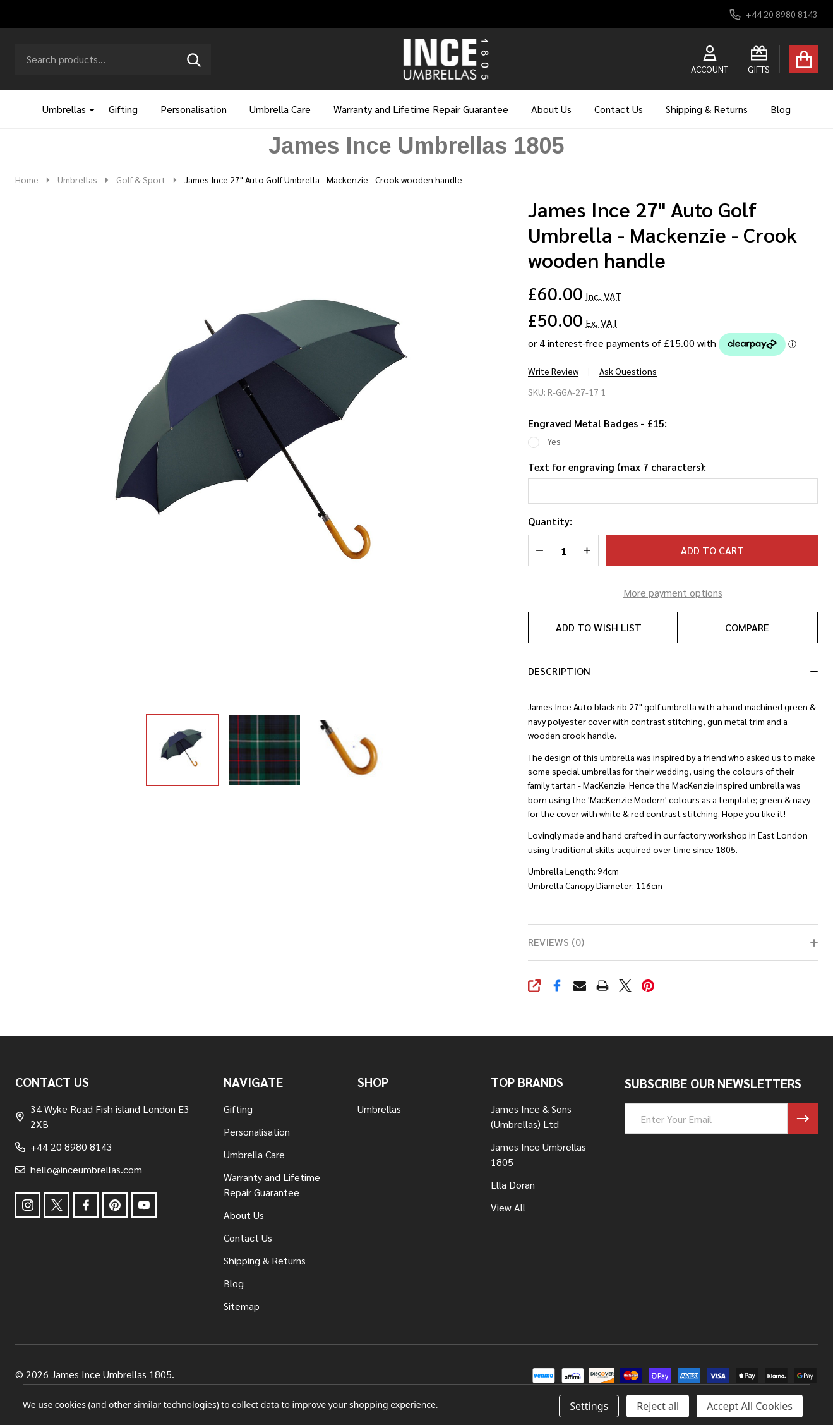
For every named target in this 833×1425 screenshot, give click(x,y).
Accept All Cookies (750, 1406)
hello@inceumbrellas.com (78, 1169)
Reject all (658, 1406)
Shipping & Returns (707, 109)
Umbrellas (64, 109)
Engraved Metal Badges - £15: (597, 423)
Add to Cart (712, 550)
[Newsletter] (803, 1118)
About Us (551, 109)
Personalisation (193, 109)
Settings (589, 1406)
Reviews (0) (556, 942)
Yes (554, 441)
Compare (747, 627)
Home (27, 179)
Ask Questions (628, 371)
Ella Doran (513, 1184)
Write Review (553, 371)
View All (508, 1207)
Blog (780, 109)
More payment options (672, 592)
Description (559, 670)
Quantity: (550, 521)
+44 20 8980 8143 (63, 1146)
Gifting (123, 109)
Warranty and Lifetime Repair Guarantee (420, 109)
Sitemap (242, 1306)
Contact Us (618, 109)
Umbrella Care (280, 109)
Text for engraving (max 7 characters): (617, 466)
